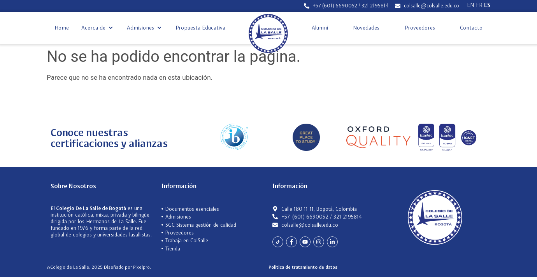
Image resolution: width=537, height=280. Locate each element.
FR (479, 5)
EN (470, 5)
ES (487, 5)
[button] (97, 27)
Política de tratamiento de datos (302, 267)
